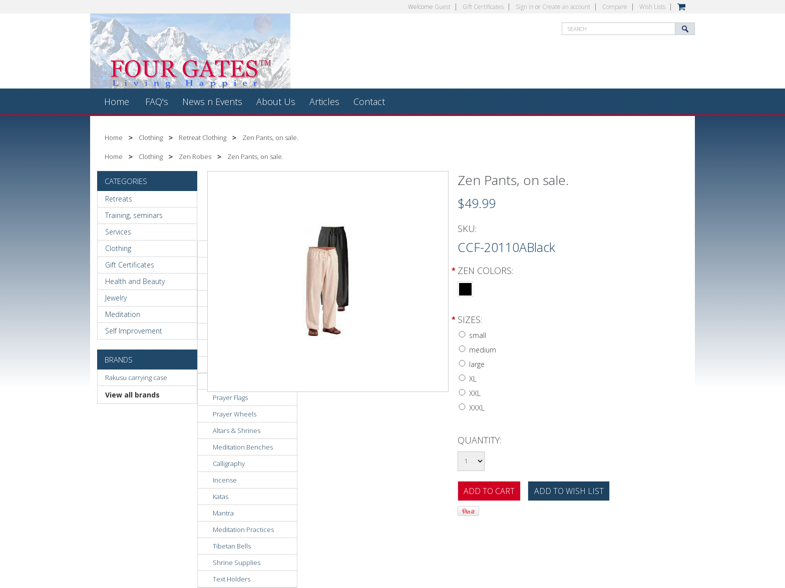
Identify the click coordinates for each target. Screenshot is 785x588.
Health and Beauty (135, 281)
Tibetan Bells (232, 546)
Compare (614, 6)
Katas (220, 496)
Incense (225, 480)
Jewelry (116, 297)
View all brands (132, 395)
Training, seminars (134, 215)
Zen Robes (195, 156)
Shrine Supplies (236, 562)
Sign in (525, 6)
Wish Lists (652, 6)
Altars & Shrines (236, 430)
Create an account (566, 6)
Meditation (122, 314)
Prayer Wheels (234, 414)
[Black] (465, 287)
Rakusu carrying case (136, 377)
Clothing (151, 137)
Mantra (223, 513)
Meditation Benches (243, 447)
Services (118, 231)
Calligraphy (229, 463)
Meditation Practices (243, 529)
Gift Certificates (483, 6)
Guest (443, 6)
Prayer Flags (230, 397)
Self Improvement (133, 331)
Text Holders (231, 579)
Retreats (118, 199)
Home (114, 137)
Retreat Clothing (202, 137)
